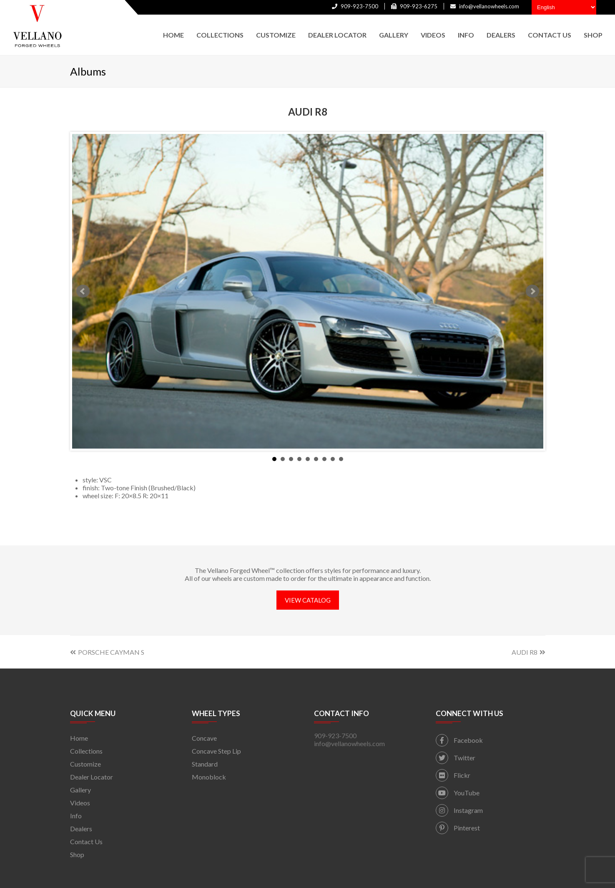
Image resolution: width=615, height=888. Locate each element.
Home (79, 738)
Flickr (453, 775)
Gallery (80, 790)
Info (76, 816)
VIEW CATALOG (308, 600)
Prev (83, 291)
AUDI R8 (528, 652)
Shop (77, 854)
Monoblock (209, 777)
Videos (80, 803)
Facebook (459, 740)
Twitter (455, 758)
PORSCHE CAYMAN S (107, 652)
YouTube (457, 793)
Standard (205, 764)
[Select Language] (564, 7)
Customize (85, 764)
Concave (204, 738)
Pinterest (458, 828)
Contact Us (86, 841)
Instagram (459, 810)
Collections (86, 751)
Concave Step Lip (216, 751)
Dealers (81, 828)
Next (532, 291)
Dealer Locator (91, 777)
